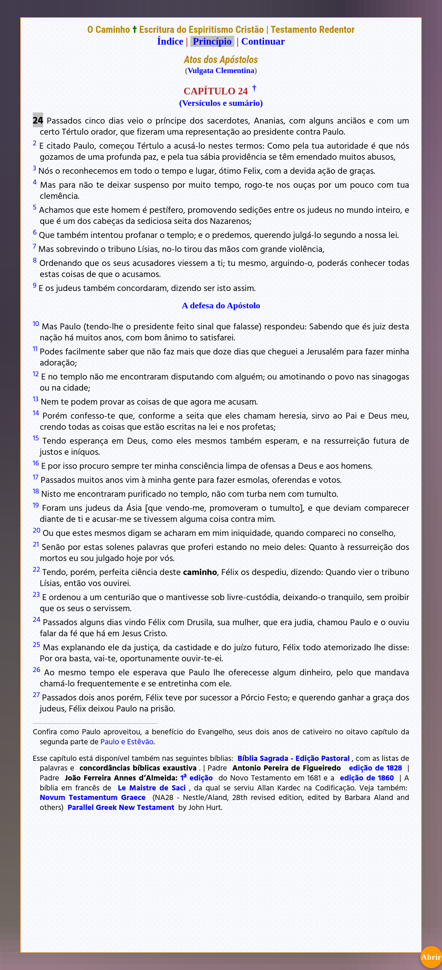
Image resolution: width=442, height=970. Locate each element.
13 (36, 398)
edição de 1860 (367, 777)
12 (36, 373)
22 (36, 568)
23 (36, 593)
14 (36, 412)
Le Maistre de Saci (152, 787)
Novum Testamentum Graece (93, 797)
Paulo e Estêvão (126, 741)
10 (36, 323)
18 (36, 490)
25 (36, 643)
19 (36, 504)
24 (37, 618)
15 (36, 437)
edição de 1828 (375, 767)
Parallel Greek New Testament (121, 807)
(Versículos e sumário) (221, 103)
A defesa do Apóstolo (221, 305)
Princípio (212, 41)
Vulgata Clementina (220, 70)
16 (36, 462)
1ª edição (196, 777)
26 (36, 669)
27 (36, 694)
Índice (170, 41)
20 (37, 529)
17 (35, 476)
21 (36, 543)
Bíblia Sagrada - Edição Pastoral (294, 758)
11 (35, 348)
